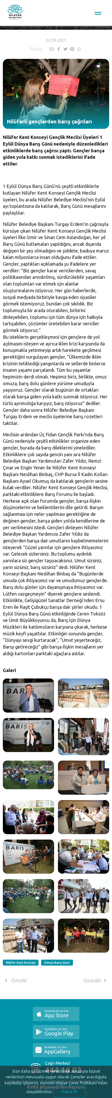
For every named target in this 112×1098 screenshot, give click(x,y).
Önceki (15, 980)
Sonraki (96, 980)
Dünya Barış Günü (57, 962)
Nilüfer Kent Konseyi (20, 962)
